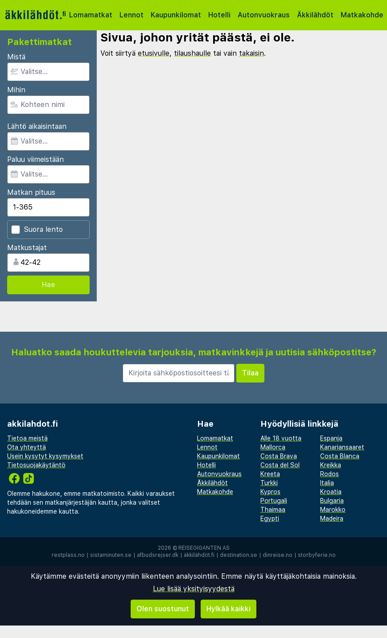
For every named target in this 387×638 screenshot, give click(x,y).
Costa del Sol (280, 465)
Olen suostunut (162, 609)
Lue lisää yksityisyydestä (194, 588)
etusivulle (153, 53)
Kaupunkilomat (176, 15)
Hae (48, 284)
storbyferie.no (317, 555)
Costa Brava (278, 456)
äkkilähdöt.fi (199, 555)
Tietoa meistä (27, 438)
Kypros (270, 491)
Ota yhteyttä (26, 447)
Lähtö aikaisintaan (36, 126)
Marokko (333, 509)
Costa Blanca (339, 456)
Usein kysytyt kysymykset (45, 456)
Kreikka (330, 465)
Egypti (269, 518)
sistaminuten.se (111, 555)
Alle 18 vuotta (280, 438)
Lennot (131, 15)
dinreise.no (277, 555)
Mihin (16, 90)
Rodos (329, 473)
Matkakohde (362, 15)
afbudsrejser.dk (157, 555)
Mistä (16, 57)
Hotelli (219, 15)
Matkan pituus (31, 192)
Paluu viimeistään (35, 159)
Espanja (331, 438)
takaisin (251, 53)
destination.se (238, 555)
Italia (327, 482)
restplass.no (68, 555)
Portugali (273, 500)
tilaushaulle (192, 53)
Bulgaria (332, 500)
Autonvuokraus (264, 15)
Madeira (331, 518)
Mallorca (272, 447)
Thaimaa (272, 509)
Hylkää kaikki (228, 609)
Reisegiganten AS (204, 548)
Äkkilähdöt (315, 15)
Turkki (269, 482)
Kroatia (331, 491)
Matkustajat (27, 247)
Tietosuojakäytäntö (36, 465)
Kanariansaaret (342, 447)
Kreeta (270, 473)
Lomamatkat (90, 15)
